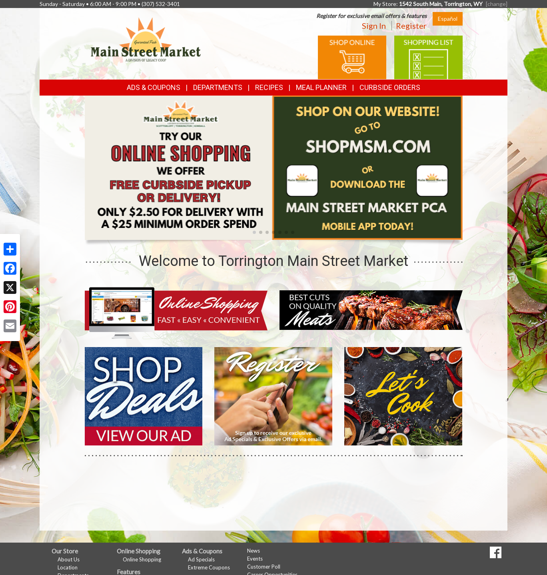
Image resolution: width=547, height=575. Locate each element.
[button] (254, 232)
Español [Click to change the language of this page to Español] (447, 18)
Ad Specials (201, 559)
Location (68, 567)
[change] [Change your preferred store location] (496, 3)
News (253, 550)
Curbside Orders (389, 87)
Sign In (374, 25)
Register (411, 25)
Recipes (269, 87)
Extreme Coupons (209, 567)
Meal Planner (321, 87)
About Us (69, 559)
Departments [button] (217, 87)
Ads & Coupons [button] (153, 87)
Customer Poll (263, 566)
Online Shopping (142, 559)
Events (255, 558)
